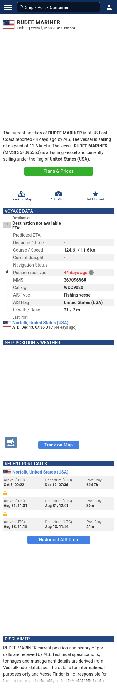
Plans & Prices (58, 171)
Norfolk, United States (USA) (40, 322)
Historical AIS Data (58, 540)
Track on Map (58, 445)
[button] (109, 7)
